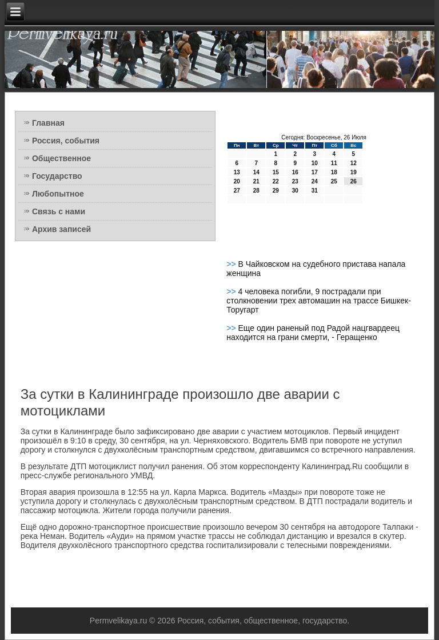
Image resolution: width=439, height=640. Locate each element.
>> (232, 264)
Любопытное (58, 193)
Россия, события (65, 140)
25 (334, 181)
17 (315, 172)
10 (315, 163)
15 (276, 172)
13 (237, 172)
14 (256, 172)
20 (237, 181)
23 (295, 181)
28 (256, 190)
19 (353, 172)
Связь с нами (58, 211)
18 (334, 172)
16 (295, 172)
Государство (57, 176)
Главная (48, 122)
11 (334, 163)
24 (315, 181)
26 (353, 181)
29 (276, 190)
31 (315, 190)
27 (237, 190)
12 (353, 163)
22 (276, 181)
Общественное (61, 158)
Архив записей (61, 229)
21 (256, 181)
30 (295, 190)
